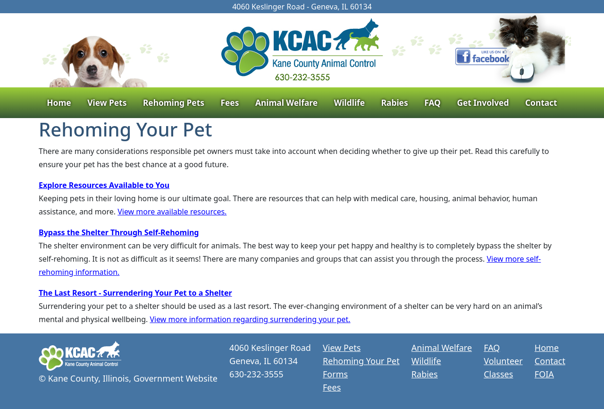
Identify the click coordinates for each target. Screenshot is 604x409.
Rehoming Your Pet (361, 360)
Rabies (394, 102)
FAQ (432, 102)
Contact (541, 102)
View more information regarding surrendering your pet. (250, 319)
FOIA (544, 374)
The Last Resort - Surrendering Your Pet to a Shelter (135, 293)
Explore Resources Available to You (104, 185)
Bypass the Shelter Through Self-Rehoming (119, 232)
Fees (229, 102)
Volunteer (503, 360)
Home (59, 102)
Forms (335, 374)
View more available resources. (171, 211)
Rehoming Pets (173, 102)
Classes (498, 374)
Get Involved (483, 102)
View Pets (106, 102)
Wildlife (349, 102)
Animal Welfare (286, 102)
